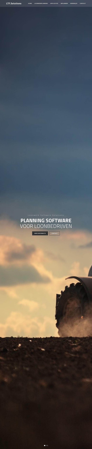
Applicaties (54, 3)
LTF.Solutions (13, 3)
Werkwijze (73, 3)
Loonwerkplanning (41, 3)
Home (30, 3)
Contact (55, 233)
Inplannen (64, 3)
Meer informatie (40, 233)
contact (83, 3)
